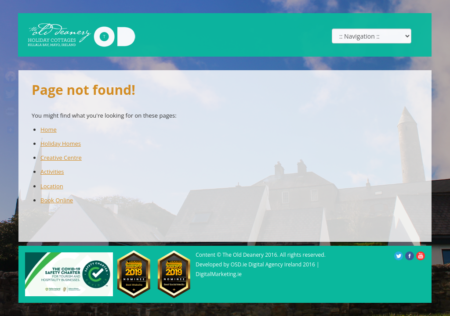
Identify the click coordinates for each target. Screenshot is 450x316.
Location (51, 186)
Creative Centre (61, 158)
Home (48, 129)
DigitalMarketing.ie (219, 274)
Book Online (56, 200)
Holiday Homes (60, 143)
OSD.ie (239, 264)
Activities (52, 172)
